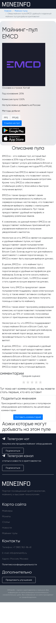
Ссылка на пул (12, 123)
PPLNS (15, 117)
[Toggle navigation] (50, 4)
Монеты (6, 516)
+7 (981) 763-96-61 (22, 547)
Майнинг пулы (21, 11)
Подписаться (13, 450)
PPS (6, 117)
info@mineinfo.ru (18, 553)
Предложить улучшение (19, 580)
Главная (7, 11)
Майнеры (7, 510)
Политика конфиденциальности (19, 564)
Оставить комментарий (28, 417)
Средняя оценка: (31, 376)
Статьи (6, 522)
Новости (7, 527)
